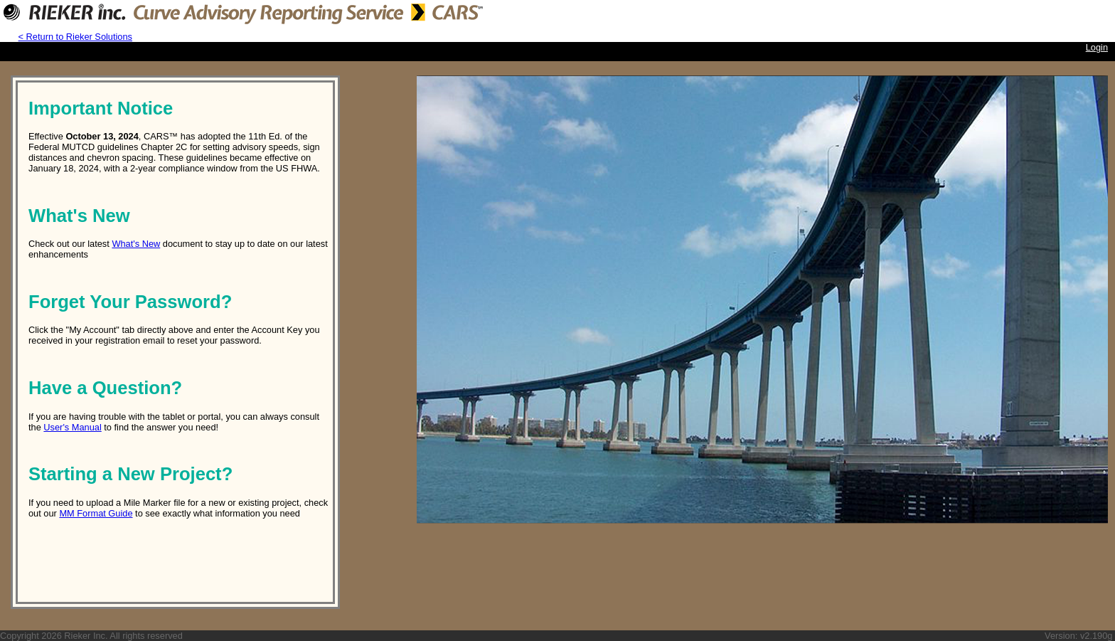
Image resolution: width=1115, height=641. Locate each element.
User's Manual (72, 427)
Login (1097, 47)
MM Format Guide (95, 513)
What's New (136, 243)
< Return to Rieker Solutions (75, 36)
